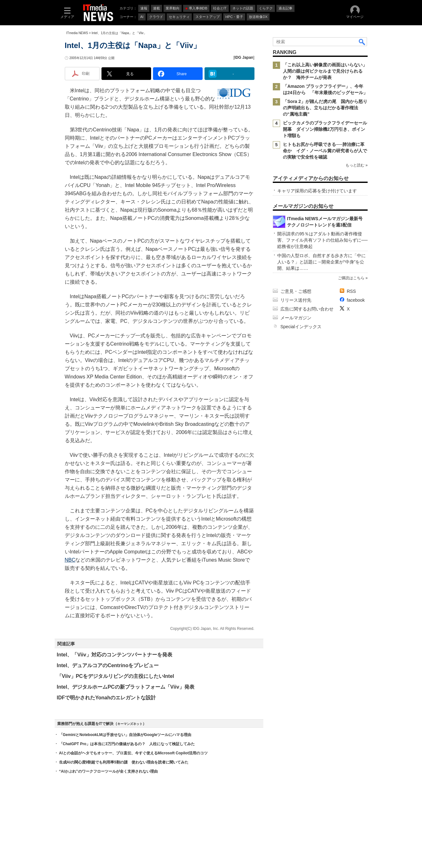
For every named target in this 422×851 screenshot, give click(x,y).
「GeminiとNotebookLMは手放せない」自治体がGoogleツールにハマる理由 (125, 735)
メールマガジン (295, 317)
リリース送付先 (295, 300)
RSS (351, 291)
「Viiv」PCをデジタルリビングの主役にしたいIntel (115, 676)
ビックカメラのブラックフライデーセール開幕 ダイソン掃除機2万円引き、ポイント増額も (325, 129)
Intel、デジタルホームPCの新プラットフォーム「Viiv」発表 (125, 687)
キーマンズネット (130, 724)
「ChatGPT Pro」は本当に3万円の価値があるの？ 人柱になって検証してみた (127, 744)
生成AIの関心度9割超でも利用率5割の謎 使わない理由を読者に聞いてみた (123, 762)
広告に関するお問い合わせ (306, 308)
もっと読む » (356, 165)
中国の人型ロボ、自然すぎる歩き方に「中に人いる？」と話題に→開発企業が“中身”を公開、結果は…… (321, 262)
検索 (362, 41)
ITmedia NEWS (77, 33)
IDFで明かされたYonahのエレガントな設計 (106, 697)
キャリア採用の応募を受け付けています (317, 190)
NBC (70, 560)
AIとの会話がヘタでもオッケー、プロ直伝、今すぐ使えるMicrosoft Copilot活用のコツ (133, 753)
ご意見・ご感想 (295, 291)
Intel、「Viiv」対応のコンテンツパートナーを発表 (114, 654)
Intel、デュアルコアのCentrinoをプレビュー (108, 665)
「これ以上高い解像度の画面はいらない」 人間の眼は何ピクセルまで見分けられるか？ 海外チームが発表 (327, 71)
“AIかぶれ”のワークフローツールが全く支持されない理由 (108, 771)
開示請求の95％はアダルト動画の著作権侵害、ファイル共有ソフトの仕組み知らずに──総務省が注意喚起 (322, 240)
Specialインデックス (300, 326)
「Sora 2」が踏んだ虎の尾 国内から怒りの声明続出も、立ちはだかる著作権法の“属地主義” (325, 108)
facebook (356, 300)
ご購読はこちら (351, 278)
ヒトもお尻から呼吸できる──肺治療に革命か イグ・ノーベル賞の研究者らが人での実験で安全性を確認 (325, 151)
